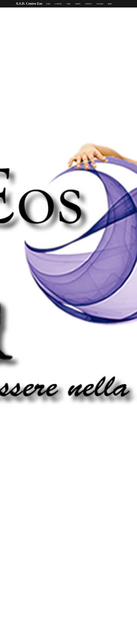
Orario (77, 4)
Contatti (88, 4)
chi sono (99, 4)
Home (48, 4)
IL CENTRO (58, 4)
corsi (68, 4)
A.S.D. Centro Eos (29, 3)
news (110, 4)
